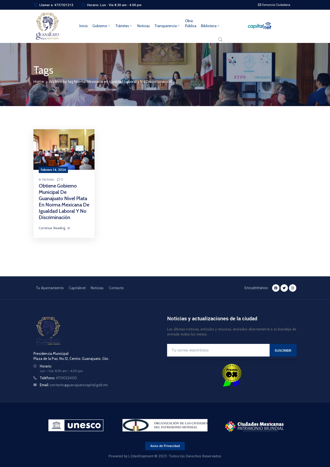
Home (38, 81)
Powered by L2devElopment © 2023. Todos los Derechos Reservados (165, 456)
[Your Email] (218, 350)
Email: (74, 385)
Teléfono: (58, 378)
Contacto (116, 288)
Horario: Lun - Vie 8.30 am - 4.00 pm (114, 5)
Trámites (124, 26)
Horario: (46, 366)
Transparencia (167, 26)
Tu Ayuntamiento (50, 288)
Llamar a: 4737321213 (56, 5)
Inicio (83, 26)
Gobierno (101, 26)
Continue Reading (54, 228)
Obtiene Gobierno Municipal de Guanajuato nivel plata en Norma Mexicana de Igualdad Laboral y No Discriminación (64, 201)
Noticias (143, 26)
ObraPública (190, 23)
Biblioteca (210, 26)
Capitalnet (77, 288)
